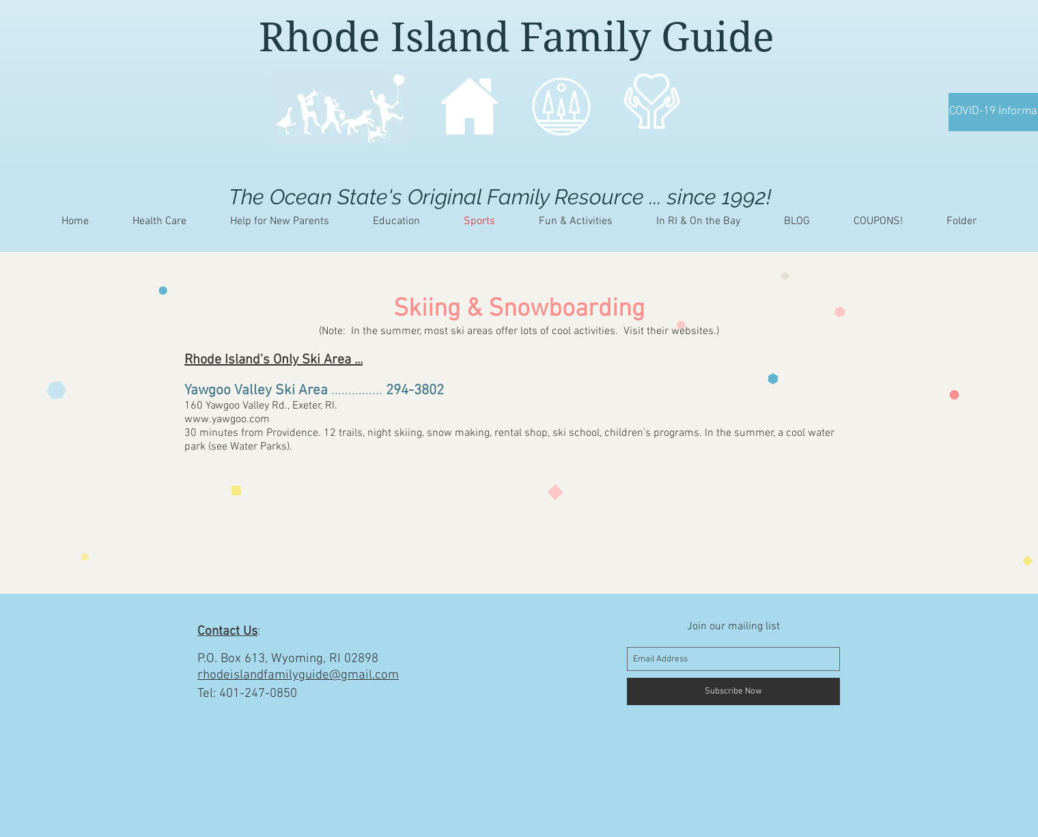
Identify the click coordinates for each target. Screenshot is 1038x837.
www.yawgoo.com (227, 419)
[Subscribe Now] (733, 691)
